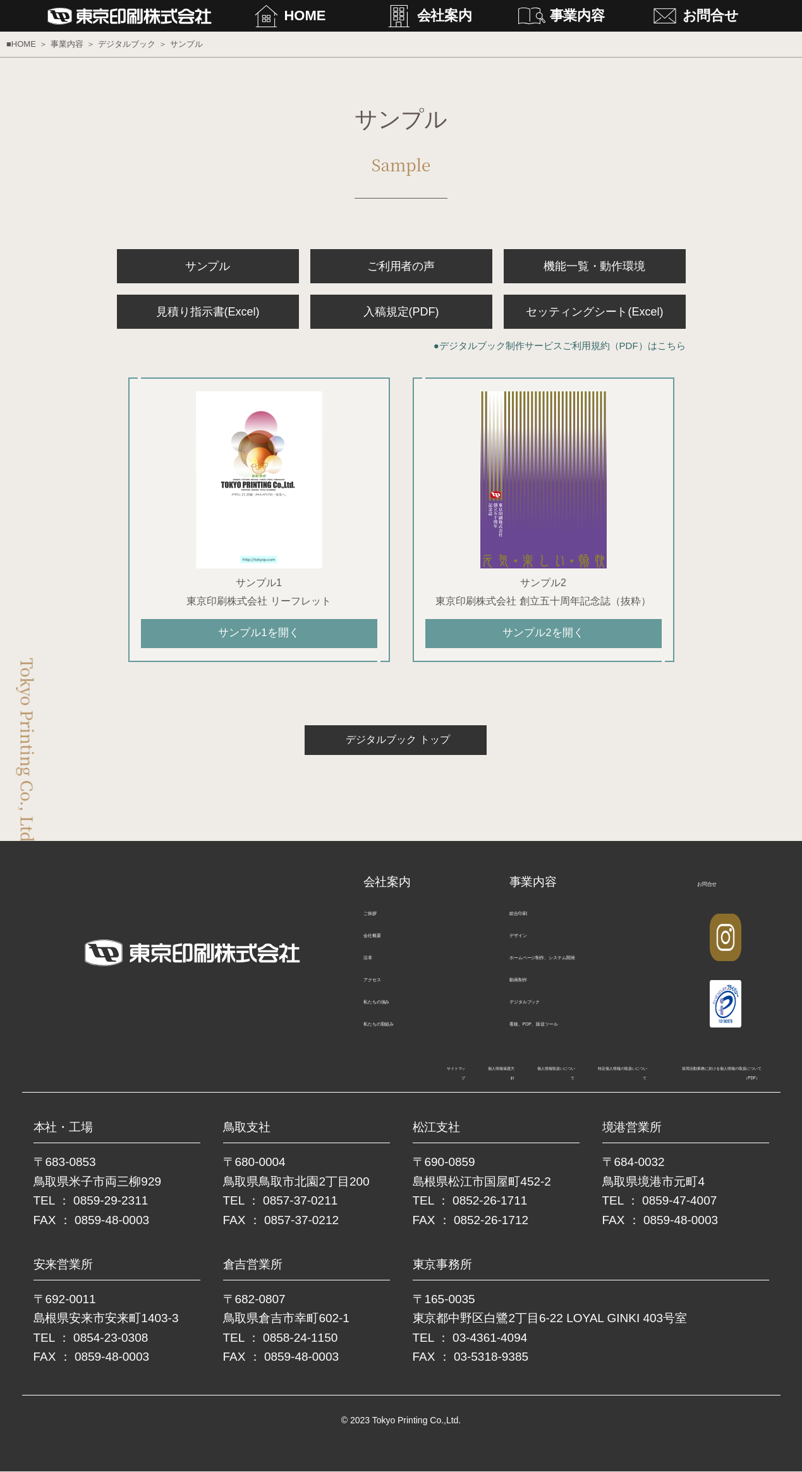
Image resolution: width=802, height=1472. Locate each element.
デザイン (529, 943)
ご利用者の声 (401, 266)
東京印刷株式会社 (144, 16)
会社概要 (383, 943)
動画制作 (529, 987)
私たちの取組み (398, 1031)
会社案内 (445, 15)
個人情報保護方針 (193, 1076)
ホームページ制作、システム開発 (585, 965)
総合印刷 (529, 921)
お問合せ (711, 15)
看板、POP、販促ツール (565, 1031)
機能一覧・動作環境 (595, 266)
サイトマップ (107, 1076)
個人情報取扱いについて (302, 1076)
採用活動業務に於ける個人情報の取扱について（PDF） (643, 1076)
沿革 (373, 965)
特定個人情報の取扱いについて (439, 1076)
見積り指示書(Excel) (208, 311)
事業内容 (577, 15)
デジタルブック (126, 44)
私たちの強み (393, 1009)
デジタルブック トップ (395, 747)
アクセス (383, 987)
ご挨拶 (378, 921)
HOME (305, 15)
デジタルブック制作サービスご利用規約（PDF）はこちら (562, 345)
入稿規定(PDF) (401, 311)
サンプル (208, 266)
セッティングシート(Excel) (595, 311)
